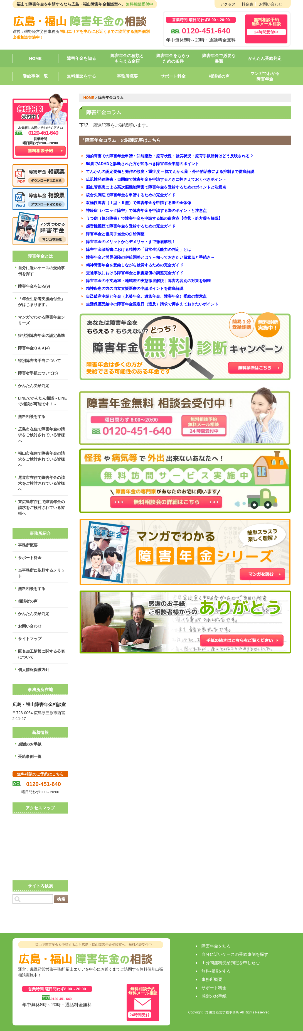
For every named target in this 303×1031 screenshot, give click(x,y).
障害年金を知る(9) (34, 286)
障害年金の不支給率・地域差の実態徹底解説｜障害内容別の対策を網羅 (148, 280)
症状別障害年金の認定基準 (41, 335)
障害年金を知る (81, 58)
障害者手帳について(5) (38, 373)
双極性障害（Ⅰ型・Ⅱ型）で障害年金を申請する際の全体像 (138, 202)
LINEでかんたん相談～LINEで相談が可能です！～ (42, 401)
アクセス (228, 4)
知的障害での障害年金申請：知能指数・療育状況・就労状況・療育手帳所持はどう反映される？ (169, 156)
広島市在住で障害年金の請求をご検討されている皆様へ (41, 435)
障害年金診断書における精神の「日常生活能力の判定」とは (138, 249)
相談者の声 (219, 76)
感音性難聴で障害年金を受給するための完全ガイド (131, 226)
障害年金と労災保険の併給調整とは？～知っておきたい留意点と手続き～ (150, 257)
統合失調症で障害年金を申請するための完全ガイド (131, 195)
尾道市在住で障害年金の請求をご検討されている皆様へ (41, 483)
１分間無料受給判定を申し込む (230, 962)
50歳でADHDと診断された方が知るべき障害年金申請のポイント (142, 163)
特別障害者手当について (39, 360)
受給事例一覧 (35, 76)
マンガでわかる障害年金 (265, 76)
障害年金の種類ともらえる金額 (127, 58)
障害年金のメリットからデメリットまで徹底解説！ (131, 241)
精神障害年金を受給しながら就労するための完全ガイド (134, 265)
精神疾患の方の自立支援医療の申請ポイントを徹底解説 (134, 288)
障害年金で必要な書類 (219, 58)
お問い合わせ (270, 4)
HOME (35, 58)
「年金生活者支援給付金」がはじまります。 (41, 302)
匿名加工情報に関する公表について (41, 654)
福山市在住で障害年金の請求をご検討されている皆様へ (41, 459)
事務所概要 (127, 76)
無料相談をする (81, 76)
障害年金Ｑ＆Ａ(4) (34, 348)
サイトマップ (29, 638)
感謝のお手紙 (29, 744)
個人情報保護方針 (33, 669)
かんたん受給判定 (265, 58)
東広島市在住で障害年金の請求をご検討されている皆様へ (41, 507)
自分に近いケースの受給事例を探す (41, 271)
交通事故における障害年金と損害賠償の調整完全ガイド (134, 273)
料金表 (247, 4)
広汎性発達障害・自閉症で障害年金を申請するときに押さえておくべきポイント (156, 179)
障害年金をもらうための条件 (173, 58)
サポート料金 (173, 76)
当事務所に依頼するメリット (41, 573)
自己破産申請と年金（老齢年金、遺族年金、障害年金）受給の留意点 (146, 296)
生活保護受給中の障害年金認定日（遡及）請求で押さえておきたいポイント (152, 304)
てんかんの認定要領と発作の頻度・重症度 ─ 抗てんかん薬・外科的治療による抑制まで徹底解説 (170, 171)
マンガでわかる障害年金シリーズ (41, 320)
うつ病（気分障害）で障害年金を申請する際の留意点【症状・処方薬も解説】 (154, 218)
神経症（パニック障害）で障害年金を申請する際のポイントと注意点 (146, 210)
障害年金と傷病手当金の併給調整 (115, 234)
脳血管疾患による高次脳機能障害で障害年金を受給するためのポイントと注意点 (156, 187)
